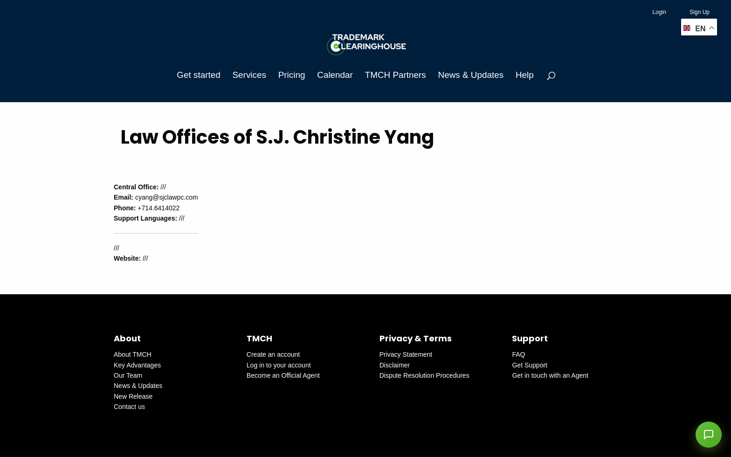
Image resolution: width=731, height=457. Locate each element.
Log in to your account (279, 365)
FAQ (518, 354)
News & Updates (470, 75)
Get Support (529, 365)
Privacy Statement (406, 354)
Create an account (273, 354)
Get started (198, 75)
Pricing (291, 75)
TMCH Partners (395, 75)
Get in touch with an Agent (550, 375)
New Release (133, 396)
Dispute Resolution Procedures (424, 375)
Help (525, 75)
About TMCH (133, 354)
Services (249, 75)
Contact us (129, 406)
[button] (709, 435)
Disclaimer (394, 365)
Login (659, 12)
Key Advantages (137, 365)
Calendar (335, 75)
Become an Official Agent (283, 375)
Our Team (128, 375)
